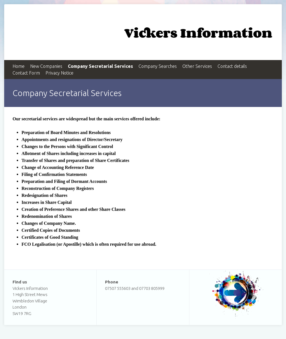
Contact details (232, 66)
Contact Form (26, 72)
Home (19, 66)
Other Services (197, 66)
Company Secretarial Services (100, 66)
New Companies (46, 66)
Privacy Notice (59, 72)
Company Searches (158, 66)
